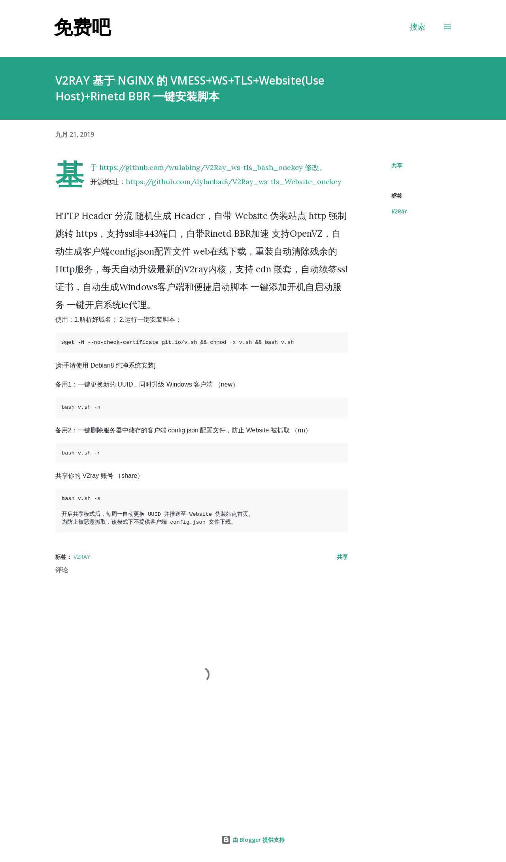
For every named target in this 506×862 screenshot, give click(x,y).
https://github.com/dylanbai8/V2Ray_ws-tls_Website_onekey (234, 181)
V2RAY (399, 211)
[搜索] (417, 26)
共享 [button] (396, 165)
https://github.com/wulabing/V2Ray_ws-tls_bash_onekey (201, 167)
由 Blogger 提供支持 (253, 839)
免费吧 (82, 27)
